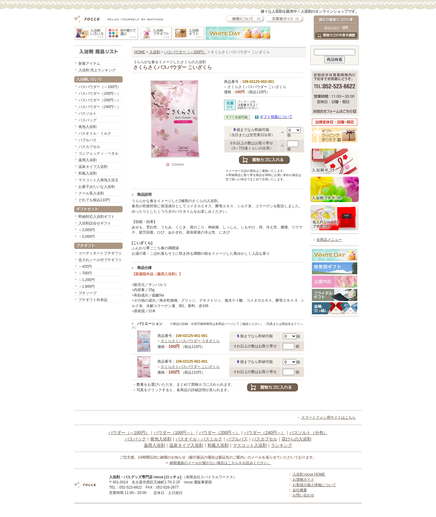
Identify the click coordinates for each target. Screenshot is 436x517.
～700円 (85, 273)
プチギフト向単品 (92, 300)
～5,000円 (86, 236)
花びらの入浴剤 (296, 439)
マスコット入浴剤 (250, 445)
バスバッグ (87, 120)
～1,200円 (86, 280)
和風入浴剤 (87, 173)
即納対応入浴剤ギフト (96, 216)
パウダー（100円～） (174, 432)
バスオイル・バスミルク (199, 439)
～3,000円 (86, 230)
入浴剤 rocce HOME (308, 474)
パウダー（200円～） (219, 432)
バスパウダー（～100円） (99, 87)
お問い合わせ (303, 495)
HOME (139, 52)
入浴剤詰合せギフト (94, 223)
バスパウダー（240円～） (99, 107)
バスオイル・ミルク (94, 133)
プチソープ (87, 293)
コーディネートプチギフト (100, 253)
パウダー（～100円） (128, 432)
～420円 (85, 266)
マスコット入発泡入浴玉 (98, 180)
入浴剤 (154, 52)
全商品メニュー (329, 239)
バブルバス (87, 140)
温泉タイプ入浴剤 (92, 167)
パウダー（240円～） (264, 432)
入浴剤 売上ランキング (97, 70)
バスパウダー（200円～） (99, 100)
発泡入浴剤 (87, 127)
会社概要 (299, 490)
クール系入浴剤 (91, 193)
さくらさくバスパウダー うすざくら (190, 341)
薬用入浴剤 (87, 160)
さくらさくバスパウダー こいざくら (190, 367)
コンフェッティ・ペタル (98, 153)
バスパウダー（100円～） (99, 93)
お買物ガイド (303, 479)
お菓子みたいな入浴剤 (96, 187)
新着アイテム (89, 63)
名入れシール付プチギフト (100, 260)
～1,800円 (86, 286)
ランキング (281, 445)
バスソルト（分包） (308, 432)
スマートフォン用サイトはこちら (328, 417)
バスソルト (87, 113)
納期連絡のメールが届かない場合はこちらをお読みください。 (220, 463)
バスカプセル (89, 147)
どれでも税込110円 (94, 200)
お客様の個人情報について (314, 485)
